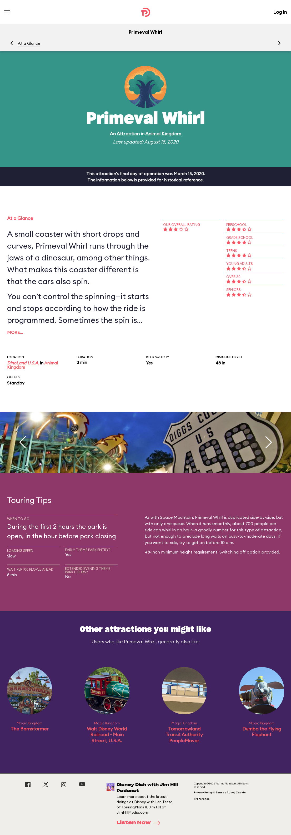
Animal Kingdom (163, 134)
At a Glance (29, 43)
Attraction (128, 134)
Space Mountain (176, 517)
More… (15, 332)
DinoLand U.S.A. (23, 362)
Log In (280, 12)
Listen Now (140, 823)
